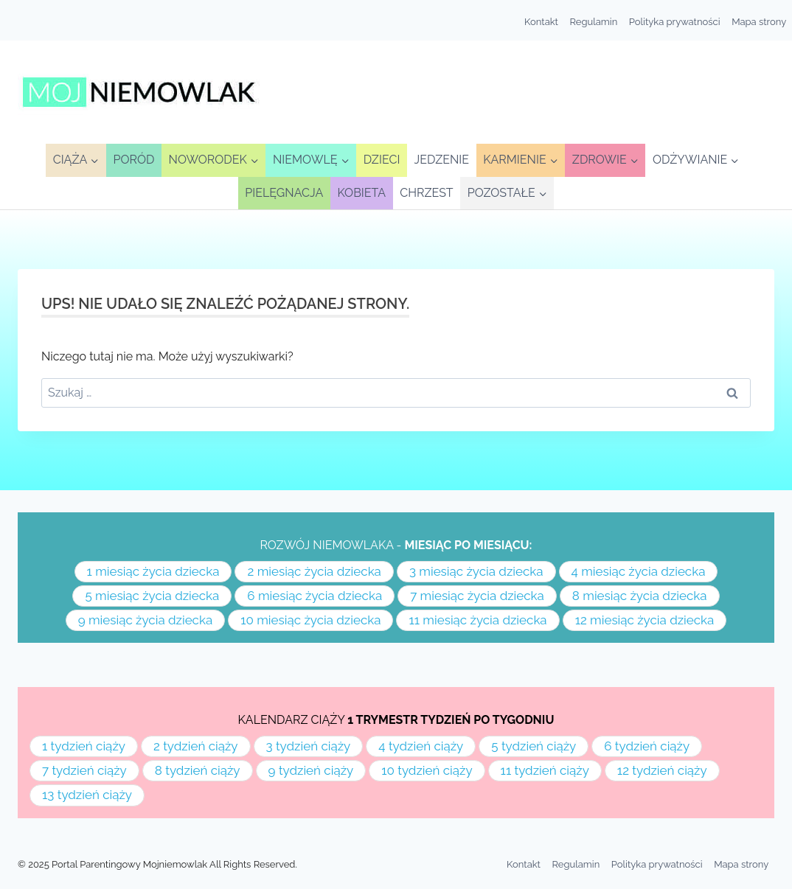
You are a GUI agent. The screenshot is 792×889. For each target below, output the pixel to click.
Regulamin (594, 21)
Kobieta (361, 193)
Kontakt (541, 21)
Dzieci (382, 160)
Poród (134, 160)
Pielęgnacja (284, 193)
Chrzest (426, 193)
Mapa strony (759, 21)
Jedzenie (442, 160)
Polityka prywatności (674, 21)
